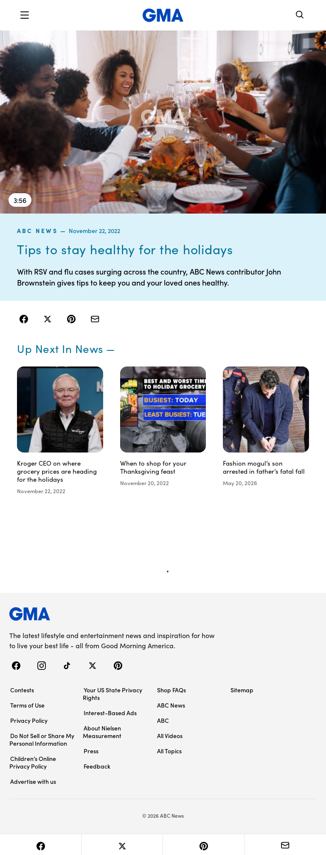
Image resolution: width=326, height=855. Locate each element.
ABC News (37, 230)
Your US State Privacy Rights (112, 694)
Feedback (97, 766)
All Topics (169, 751)
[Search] (300, 15)
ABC (163, 720)
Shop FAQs (171, 690)
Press (91, 751)
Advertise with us (33, 781)
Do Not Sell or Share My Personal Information (41, 739)
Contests (22, 690)
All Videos (170, 735)
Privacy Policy (29, 720)
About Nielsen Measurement (102, 732)
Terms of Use (27, 705)
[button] (24, 15)
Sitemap (241, 690)
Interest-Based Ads (110, 712)
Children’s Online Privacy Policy (32, 762)
